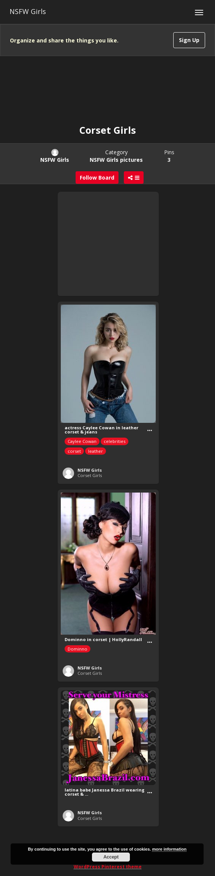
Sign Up (189, 40)
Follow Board (97, 177)
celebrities (114, 441)
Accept (111, 857)
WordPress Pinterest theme (108, 866)
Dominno (77, 649)
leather (95, 451)
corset (74, 451)
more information (169, 849)
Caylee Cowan (82, 441)
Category (116, 156)
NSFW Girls (27, 11)
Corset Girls (89, 475)
